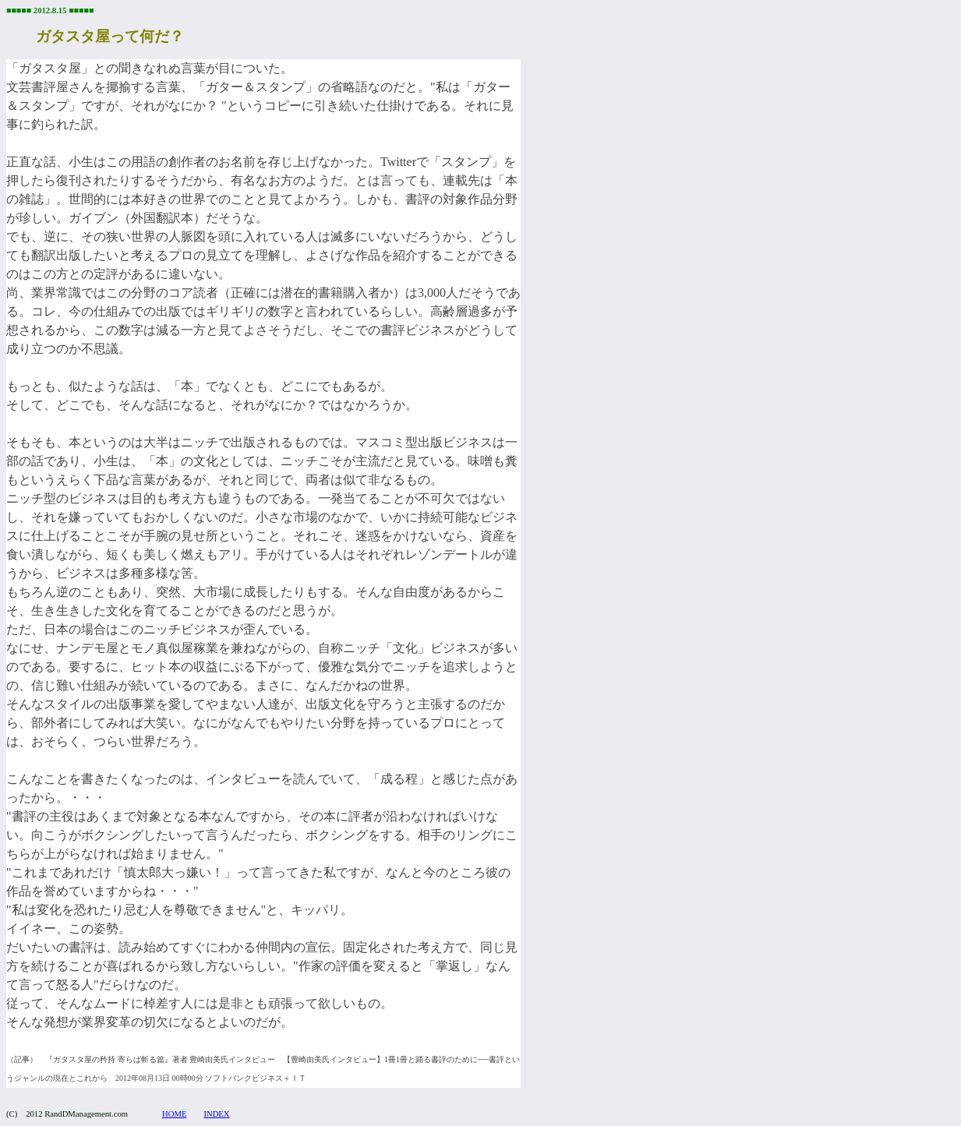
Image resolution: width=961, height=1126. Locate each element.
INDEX (216, 1114)
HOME (174, 1114)
